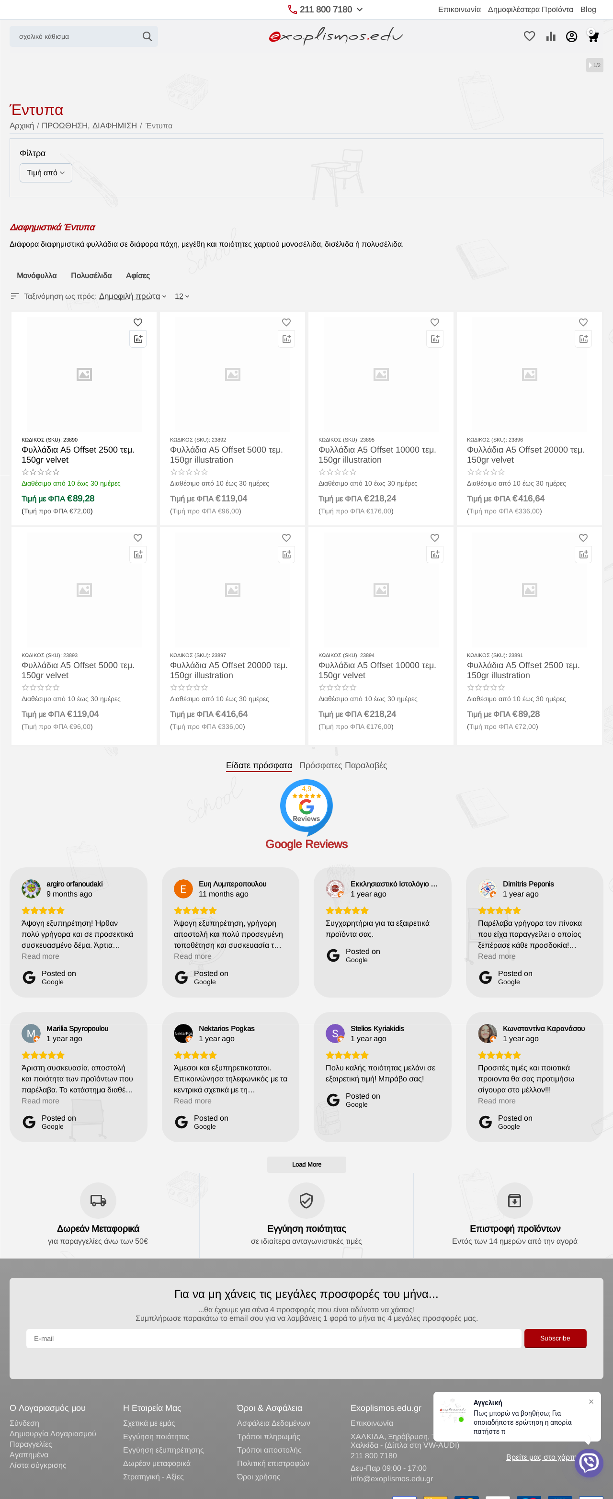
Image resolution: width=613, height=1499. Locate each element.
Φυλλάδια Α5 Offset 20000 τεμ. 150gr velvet (519, 454)
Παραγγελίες (31, 1424)
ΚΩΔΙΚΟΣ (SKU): (42, 440)
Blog (588, 9)
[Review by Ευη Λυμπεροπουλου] (232, 883)
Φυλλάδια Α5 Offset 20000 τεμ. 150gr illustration (222, 669)
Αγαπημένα (29, 1435)
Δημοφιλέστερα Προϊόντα (530, 9)
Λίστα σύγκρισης (38, 1445)
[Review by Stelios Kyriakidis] (377, 1028)
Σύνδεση (24, 1403)
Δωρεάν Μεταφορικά (98, 1228)
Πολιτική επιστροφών (273, 1443)
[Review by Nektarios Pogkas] (227, 1028)
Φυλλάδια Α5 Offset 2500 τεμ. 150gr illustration (527, 669)
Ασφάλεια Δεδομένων (273, 1403)
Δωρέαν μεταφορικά (157, 1443)
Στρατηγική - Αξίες (153, 1457)
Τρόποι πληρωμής (268, 1416)
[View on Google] (31, 888)
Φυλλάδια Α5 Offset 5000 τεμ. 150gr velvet (82, 669)
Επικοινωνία (459, 9)
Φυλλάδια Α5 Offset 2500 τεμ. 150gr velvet (82, 454)
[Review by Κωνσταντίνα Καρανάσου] (544, 1028)
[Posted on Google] (49, 977)
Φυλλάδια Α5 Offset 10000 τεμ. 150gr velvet (370, 669)
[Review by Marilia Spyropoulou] (77, 1028)
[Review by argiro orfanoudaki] (74, 883)
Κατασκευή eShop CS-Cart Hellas (147, 1487)
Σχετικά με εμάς (149, 1403)
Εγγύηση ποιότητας (306, 1228)
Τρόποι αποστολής (269, 1430)
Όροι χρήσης (259, 1457)
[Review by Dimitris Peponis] (528, 883)
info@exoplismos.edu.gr (392, 1458)
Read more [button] (40, 956)
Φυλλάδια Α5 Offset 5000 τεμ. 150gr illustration (230, 454)
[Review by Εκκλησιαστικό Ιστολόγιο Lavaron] (395, 883)
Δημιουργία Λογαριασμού (53, 1413)
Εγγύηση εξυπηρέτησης (163, 1430)
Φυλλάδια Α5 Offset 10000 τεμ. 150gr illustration (370, 454)
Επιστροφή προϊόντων (514, 1228)
